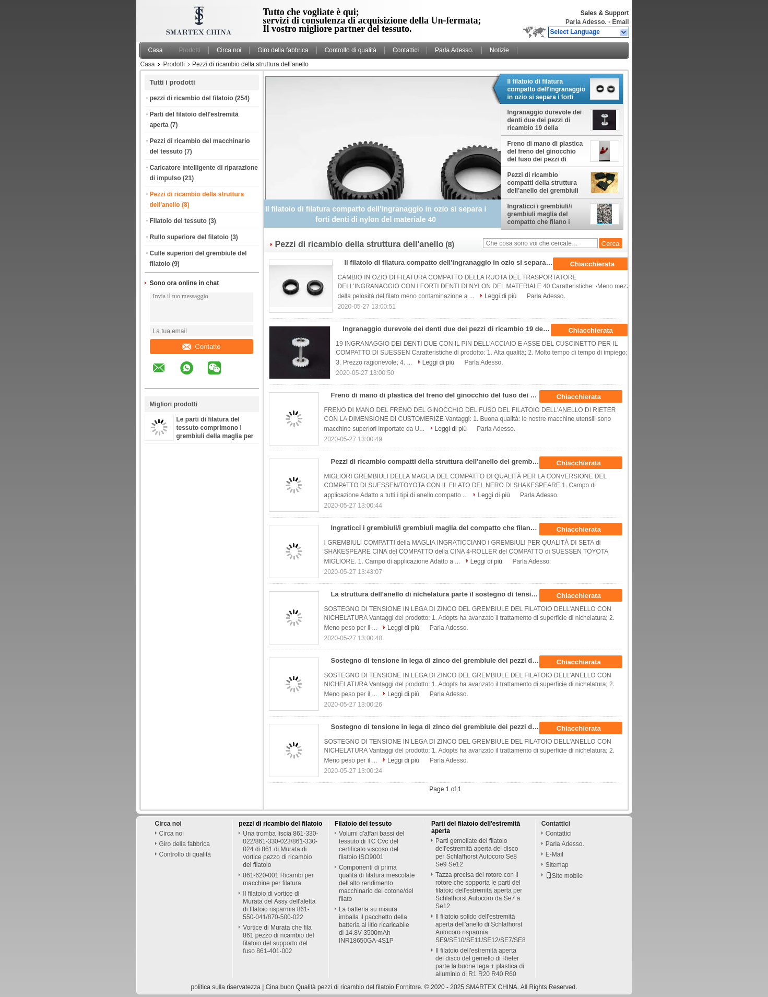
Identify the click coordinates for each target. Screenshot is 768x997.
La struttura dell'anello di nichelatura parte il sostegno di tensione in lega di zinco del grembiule (439, 594)
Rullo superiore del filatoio (189, 237)
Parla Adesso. (586, 22)
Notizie (499, 50)
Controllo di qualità (350, 50)
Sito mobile (564, 875)
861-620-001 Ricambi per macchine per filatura (278, 879)
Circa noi (229, 50)
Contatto (201, 346)
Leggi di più (500, 296)
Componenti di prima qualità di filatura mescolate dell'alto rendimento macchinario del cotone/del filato (377, 883)
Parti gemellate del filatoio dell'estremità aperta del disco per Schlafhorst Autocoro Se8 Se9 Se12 (476, 852)
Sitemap (557, 865)
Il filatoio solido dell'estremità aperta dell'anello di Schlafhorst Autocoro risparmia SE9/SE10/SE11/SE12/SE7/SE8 (480, 928)
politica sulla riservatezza (225, 987)
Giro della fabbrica (282, 50)
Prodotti (189, 50)
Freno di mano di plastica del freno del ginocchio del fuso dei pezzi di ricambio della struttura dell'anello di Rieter (545, 151)
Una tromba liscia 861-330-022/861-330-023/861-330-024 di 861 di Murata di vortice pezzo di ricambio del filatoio (280, 849)
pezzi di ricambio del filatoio (191, 98)
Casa (155, 50)
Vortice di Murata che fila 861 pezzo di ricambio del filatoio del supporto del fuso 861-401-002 (278, 939)
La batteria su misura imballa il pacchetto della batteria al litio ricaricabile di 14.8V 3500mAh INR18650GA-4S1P (374, 925)
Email (620, 22)
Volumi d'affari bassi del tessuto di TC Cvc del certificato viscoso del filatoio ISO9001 (371, 845)
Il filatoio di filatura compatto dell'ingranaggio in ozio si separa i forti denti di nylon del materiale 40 (546, 89)
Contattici (406, 50)
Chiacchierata (599, 264)
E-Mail (554, 854)
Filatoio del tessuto (178, 221)
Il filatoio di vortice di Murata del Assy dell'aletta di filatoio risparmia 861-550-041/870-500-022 (279, 905)
